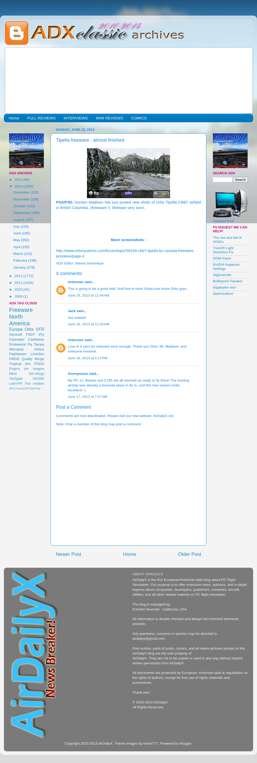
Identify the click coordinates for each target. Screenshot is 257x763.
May (17, 240)
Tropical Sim (20, 364)
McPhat (35, 388)
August (19, 220)
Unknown (76, 282)
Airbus (39, 349)
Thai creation (34, 383)
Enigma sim (19, 369)
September (22, 213)
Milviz (13, 374)
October (20, 206)
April (17, 247)
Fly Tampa (36, 344)
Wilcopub (16, 349)
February (20, 260)
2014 (19, 180)
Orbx (29, 329)
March (18, 254)
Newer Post (68, 554)
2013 (19, 186)
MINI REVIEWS (109, 118)
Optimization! (223, 294)
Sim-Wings (36, 374)
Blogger (185, 743)
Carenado (16, 339)
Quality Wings (33, 359)
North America (19, 320)
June (17, 233)
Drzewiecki (17, 344)
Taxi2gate (16, 378)
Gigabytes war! (224, 287)
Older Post (189, 554)
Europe (16, 329)
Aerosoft (15, 334)
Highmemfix (222, 275)
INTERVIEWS (76, 118)
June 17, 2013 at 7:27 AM (87, 397)
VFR (40, 329)
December (21, 192)
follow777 (150, 743)
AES (12, 388)
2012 (19, 276)
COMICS (139, 118)
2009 (19, 296)
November (21, 199)
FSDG (39, 364)
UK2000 (38, 378)
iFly (41, 334)
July (17, 226)
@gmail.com (155, 638)
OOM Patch (222, 258)
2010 (19, 289)
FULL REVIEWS (41, 118)
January (20, 267)
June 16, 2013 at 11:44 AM (88, 295)
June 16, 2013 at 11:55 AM (88, 324)
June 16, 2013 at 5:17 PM (87, 358)
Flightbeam (17, 354)
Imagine (38, 369)
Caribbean (36, 339)
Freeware (21, 310)
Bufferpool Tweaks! (227, 281)
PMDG (14, 359)
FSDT (30, 334)
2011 (19, 283)
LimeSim (37, 354)
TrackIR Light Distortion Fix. (223, 250)
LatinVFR (15, 383)
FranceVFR (23, 388)
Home (14, 118)
